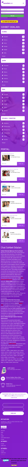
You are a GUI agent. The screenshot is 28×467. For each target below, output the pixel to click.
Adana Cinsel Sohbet (5, 230)
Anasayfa (3, 430)
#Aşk (13, 101)
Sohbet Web (4, 200)
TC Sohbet (4, 184)
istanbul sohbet (3, 447)
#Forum (13, 111)
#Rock (13, 107)
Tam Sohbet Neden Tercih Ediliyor (8, 153)
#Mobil (13, 50)
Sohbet (4, 424)
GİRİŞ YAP (13, 413)
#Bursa (13, 72)
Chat (1, 424)
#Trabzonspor (13, 126)
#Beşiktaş (13, 123)
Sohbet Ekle (3, 445)
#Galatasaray (13, 130)
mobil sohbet (18, 357)
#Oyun (13, 136)
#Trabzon (13, 82)
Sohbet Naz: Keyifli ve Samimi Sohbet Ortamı (9, 215)
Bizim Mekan (3, 454)
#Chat (13, 43)
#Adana (13, 75)
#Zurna (13, 40)
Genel (2, 432)
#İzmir (13, 69)
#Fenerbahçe (13, 133)
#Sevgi (13, 104)
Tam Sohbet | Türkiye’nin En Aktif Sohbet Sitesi (10, 169)
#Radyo (13, 46)
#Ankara (13, 79)
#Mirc (13, 53)
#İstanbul (13, 66)
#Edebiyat (13, 98)
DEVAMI (21, 163)
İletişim (3, 56)
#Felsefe (13, 94)
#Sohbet (13, 37)
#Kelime (13, 139)
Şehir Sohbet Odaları (5, 437)
